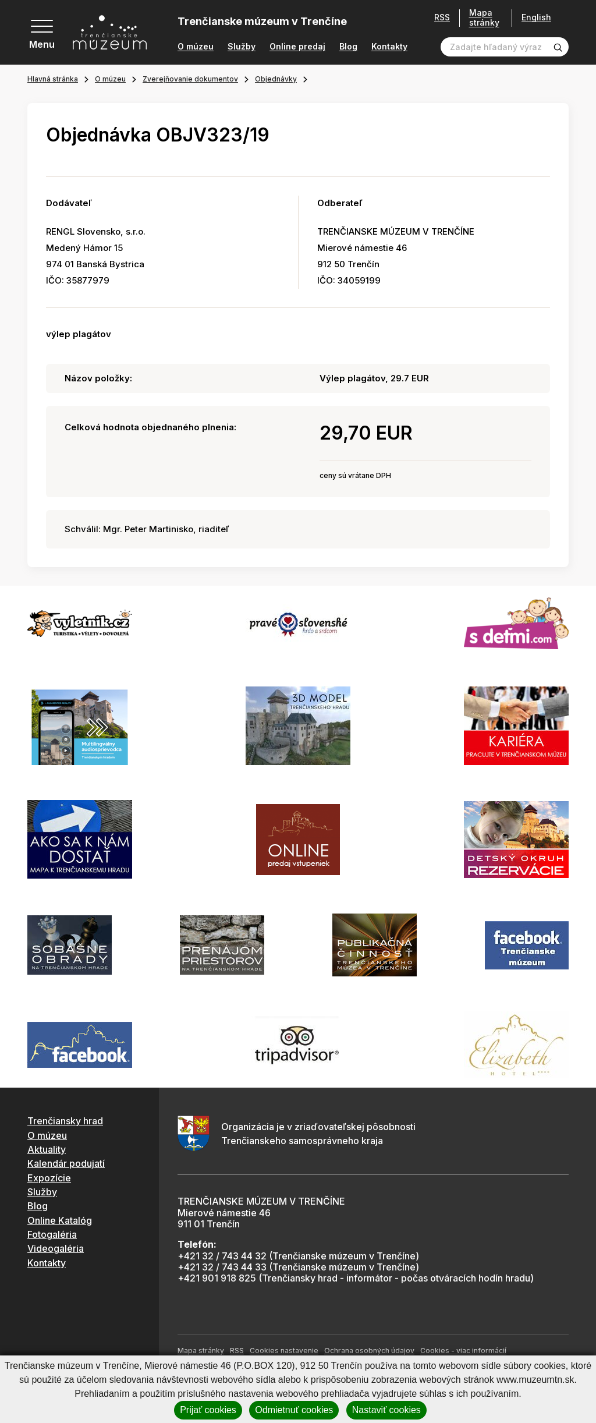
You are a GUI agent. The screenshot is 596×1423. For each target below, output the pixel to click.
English (536, 17)
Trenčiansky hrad (65, 1121)
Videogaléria (55, 1248)
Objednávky (276, 79)
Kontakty (389, 46)
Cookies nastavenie (284, 1350)
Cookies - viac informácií (463, 1350)
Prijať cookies (208, 1410)
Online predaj (297, 46)
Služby (242, 46)
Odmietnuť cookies (294, 1410)
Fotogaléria (52, 1234)
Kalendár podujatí (66, 1163)
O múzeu (196, 46)
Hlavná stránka (52, 79)
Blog (348, 46)
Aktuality (46, 1149)
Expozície (49, 1178)
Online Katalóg (59, 1220)
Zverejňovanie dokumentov (190, 79)
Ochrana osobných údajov (369, 1350)
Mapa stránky (484, 17)
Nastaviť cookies (386, 1410)
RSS (442, 17)
